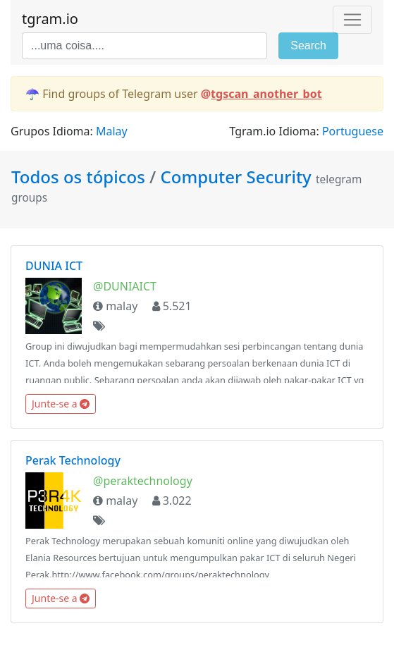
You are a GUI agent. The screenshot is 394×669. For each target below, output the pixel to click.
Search (308, 45)
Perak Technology (73, 460)
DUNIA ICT (53, 266)
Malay (112, 131)
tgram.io (50, 18)
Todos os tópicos (80, 176)
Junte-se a (61, 403)
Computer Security (236, 176)
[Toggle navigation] (352, 20)
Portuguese (352, 131)
